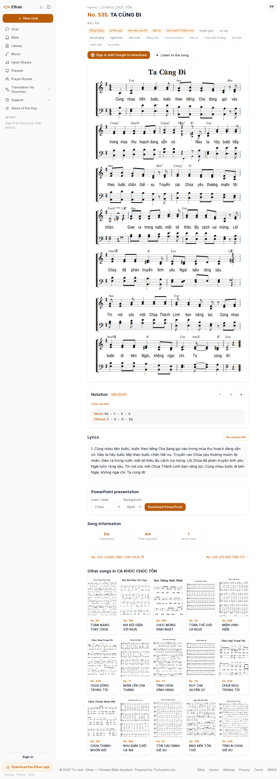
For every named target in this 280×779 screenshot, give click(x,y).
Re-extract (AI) (236, 437)
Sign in (28, 757)
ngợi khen (116, 37)
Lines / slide (106, 504)
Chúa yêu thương (215, 37)
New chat (28, 18)
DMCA (272, 770)
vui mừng (113, 44)
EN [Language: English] (272, 6)
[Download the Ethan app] (40, 6)
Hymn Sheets (18, 62)
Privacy (21, 774)
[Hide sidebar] (48, 6)
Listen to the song (172, 55)
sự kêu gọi (115, 30)
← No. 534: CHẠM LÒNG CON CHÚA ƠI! (116, 557)
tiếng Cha (153, 37)
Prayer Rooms (18, 79)
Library (13, 46)
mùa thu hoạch (174, 37)
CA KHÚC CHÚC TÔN (116, 7)
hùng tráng (96, 30)
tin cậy (224, 30)
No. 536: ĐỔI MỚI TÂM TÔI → (227, 557)
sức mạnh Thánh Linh (180, 30)
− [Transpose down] (220, 394)
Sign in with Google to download (119, 55)
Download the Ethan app (27, 767)
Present (14, 71)
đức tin (157, 30)
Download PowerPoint (165, 507)
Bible (12, 38)
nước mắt (96, 44)
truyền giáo (207, 30)
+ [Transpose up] (241, 394)
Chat (12, 29)
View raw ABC (100, 404)
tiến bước (134, 37)
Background (133, 504)
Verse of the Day (21, 108)
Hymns (92, 7)
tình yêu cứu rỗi (137, 30)
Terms (31, 774)
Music (13, 54)
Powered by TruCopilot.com (155, 770)
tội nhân (237, 37)
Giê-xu (193, 37)
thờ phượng (97, 37)
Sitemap (9, 774)
